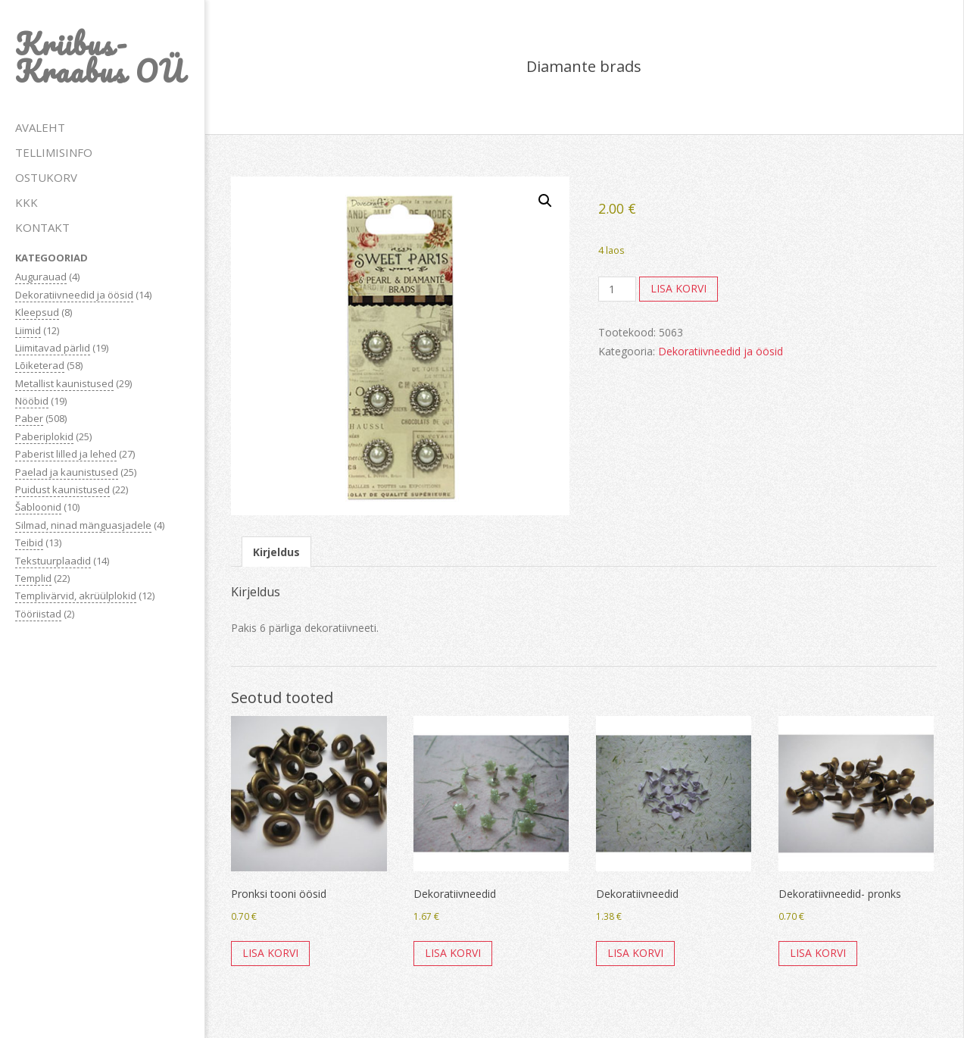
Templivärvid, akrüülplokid (75, 595)
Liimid (28, 330)
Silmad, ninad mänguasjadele (83, 525)
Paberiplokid (44, 436)
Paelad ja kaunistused (66, 472)
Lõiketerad (39, 365)
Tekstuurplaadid (53, 560)
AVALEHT (40, 127)
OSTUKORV (46, 177)
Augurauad (41, 276)
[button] (545, 200)
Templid (33, 578)
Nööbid (31, 401)
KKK (26, 202)
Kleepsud (37, 312)
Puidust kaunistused (62, 489)
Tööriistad (38, 614)
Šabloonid (38, 507)
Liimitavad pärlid (52, 348)
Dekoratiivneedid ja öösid (74, 295)
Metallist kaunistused (64, 383)
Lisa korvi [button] (270, 953)
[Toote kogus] (617, 289)
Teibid (29, 542)
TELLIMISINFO (53, 152)
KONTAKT (42, 227)
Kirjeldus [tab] (276, 552)
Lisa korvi (678, 288)
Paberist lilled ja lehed (66, 454)
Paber (29, 418)
